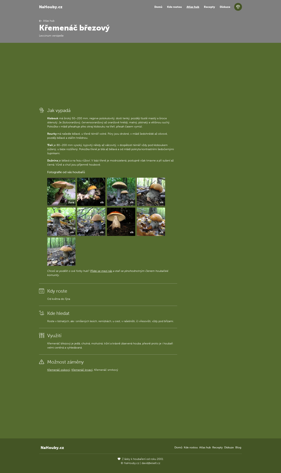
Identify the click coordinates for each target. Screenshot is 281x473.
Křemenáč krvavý (82, 370)
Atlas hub (193, 7)
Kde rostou (174, 7)
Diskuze (225, 7)
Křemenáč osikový (58, 370)
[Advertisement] (108, 74)
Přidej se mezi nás (101, 271)
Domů (158, 7)
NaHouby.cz (50, 6)
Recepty (209, 7)
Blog (238, 447)
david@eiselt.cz (151, 463)
